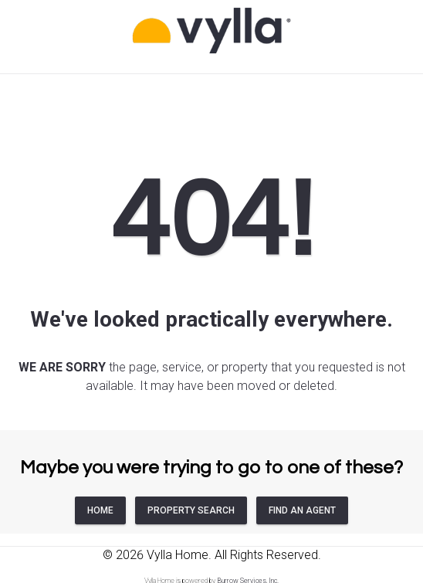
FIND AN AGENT (302, 510)
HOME (100, 510)
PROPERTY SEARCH (191, 510)
